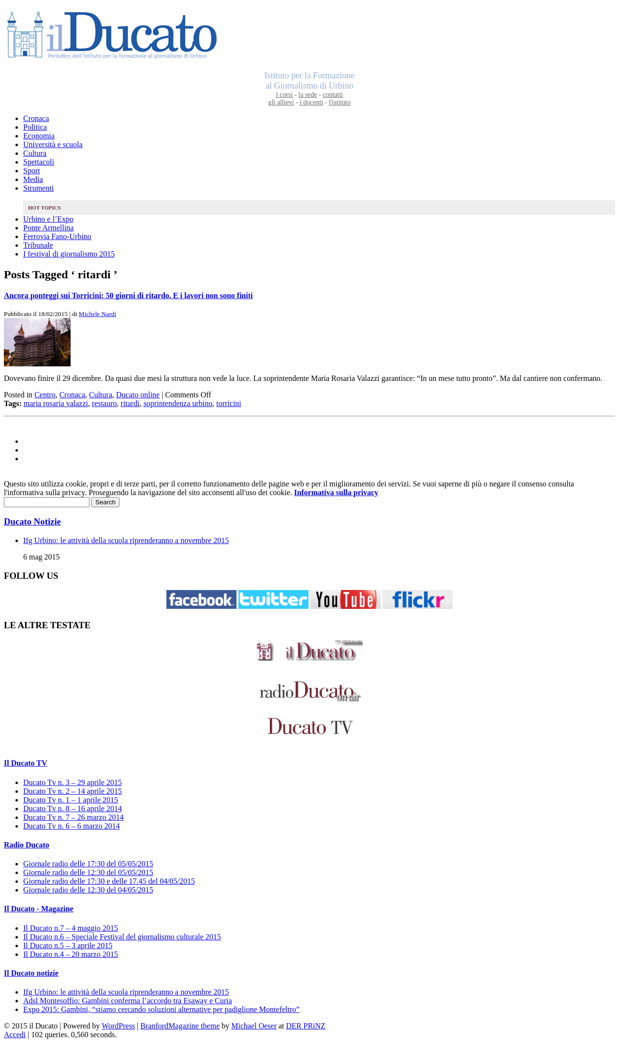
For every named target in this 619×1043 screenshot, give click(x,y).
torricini (228, 403)
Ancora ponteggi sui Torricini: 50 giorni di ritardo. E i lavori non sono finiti (128, 295)
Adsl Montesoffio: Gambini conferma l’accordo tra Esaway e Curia (127, 1001)
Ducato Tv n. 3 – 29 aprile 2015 (72, 782)
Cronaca (36, 118)
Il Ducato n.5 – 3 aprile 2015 (67, 945)
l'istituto (340, 102)
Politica (35, 127)
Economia (39, 136)
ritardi (130, 403)
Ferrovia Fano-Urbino (57, 236)
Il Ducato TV (25, 763)
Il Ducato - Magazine (39, 909)
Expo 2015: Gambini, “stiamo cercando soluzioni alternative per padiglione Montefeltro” (161, 1009)
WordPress (118, 1026)
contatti (333, 94)
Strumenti (38, 188)
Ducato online (138, 395)
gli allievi (281, 102)
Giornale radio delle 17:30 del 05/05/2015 (88, 864)
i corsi (284, 94)
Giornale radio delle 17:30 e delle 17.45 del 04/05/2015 (109, 881)
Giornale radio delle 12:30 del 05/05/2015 (88, 872)
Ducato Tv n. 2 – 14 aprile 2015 (72, 791)
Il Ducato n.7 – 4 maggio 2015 (70, 928)
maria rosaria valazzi (56, 403)
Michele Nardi (97, 313)
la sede (307, 94)
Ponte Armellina (48, 228)
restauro (104, 403)
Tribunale (38, 245)
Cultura (34, 153)
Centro (45, 395)
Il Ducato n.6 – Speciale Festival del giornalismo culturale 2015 (122, 937)
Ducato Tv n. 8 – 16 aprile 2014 (72, 808)
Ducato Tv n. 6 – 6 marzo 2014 (71, 826)
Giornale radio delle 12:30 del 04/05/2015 (88, 890)
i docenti (312, 102)
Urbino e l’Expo (48, 219)
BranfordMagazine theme (180, 1026)
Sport (31, 170)
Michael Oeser (254, 1026)
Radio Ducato (26, 845)
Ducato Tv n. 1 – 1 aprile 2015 (70, 800)
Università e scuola (53, 144)
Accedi (15, 1034)
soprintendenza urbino (178, 403)
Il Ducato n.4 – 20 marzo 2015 (70, 954)
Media (33, 179)
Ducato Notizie (32, 521)
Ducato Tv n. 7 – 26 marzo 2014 (73, 817)
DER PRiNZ (305, 1026)
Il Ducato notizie (31, 973)
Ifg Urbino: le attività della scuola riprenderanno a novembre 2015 (126, 540)
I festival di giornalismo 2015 (69, 254)
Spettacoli (38, 162)
